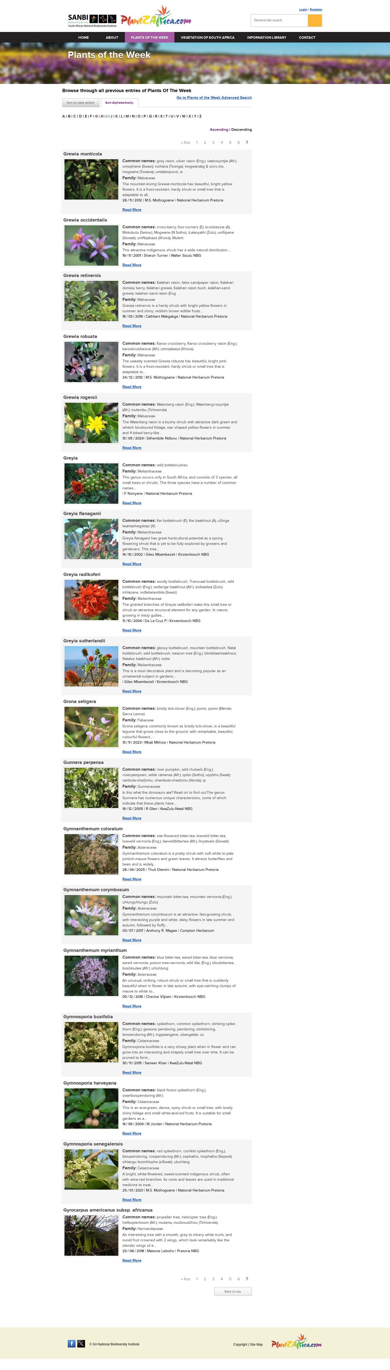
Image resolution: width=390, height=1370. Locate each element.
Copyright (240, 1344)
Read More (130, 209)
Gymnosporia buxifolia (87, 1026)
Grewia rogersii (79, 400)
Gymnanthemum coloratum (92, 836)
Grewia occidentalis (84, 221)
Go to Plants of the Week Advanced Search (214, 102)
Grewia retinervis (81, 277)
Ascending (219, 129)
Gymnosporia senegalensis (92, 1154)
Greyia (69, 461)
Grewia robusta (79, 338)
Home (83, 37)
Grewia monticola (81, 154)
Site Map (256, 1344)
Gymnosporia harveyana (88, 1092)
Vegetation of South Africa (208, 37)
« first (185, 143)
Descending (241, 129)
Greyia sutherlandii (83, 646)
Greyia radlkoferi (80, 579)
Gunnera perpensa (82, 769)
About (112, 37)
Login (303, 10)
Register (316, 10)
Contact (307, 37)
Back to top (233, 1302)
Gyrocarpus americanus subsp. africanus (107, 1221)
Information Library (266, 37)
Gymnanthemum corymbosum (95, 897)
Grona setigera (78, 707)
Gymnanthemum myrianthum (94, 959)
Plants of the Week (149, 37)
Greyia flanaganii (81, 517)
